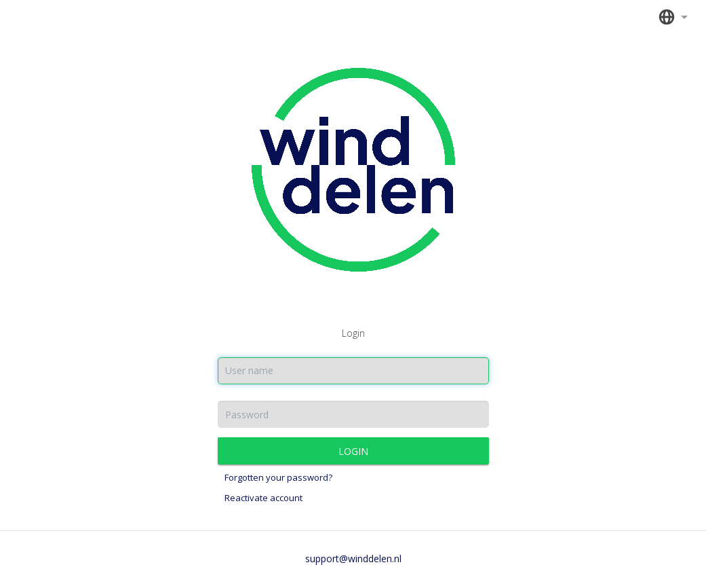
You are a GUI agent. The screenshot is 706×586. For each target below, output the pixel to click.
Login (353, 451)
